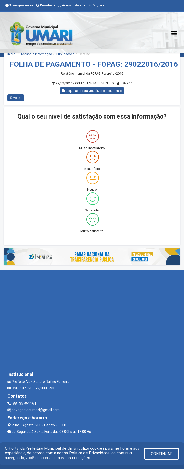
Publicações (65, 54)
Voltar (16, 98)
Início (11, 54)
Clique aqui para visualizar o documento (92, 91)
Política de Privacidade (89, 453)
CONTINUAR (162, 453)
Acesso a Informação (36, 54)
